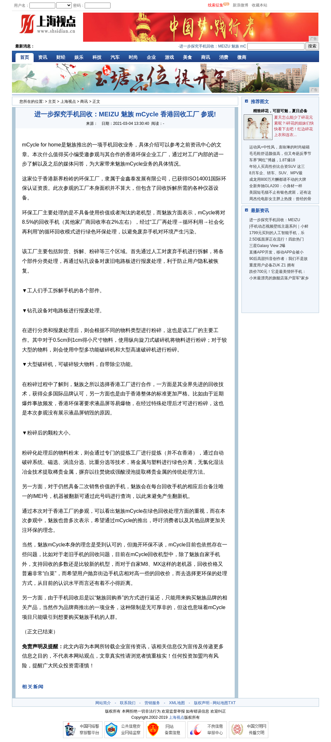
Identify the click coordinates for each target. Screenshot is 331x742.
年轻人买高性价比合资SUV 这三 (277, 166)
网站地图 (220, 703)
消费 (223, 57)
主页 (52, 101)
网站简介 (103, 703)
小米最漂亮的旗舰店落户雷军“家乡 (279, 278)
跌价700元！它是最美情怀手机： (277, 271)
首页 (24, 57)
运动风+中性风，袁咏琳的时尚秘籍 (279, 147)
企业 (151, 57)
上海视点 (68, 101)
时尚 (133, 57)
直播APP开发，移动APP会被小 (276, 252)
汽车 (115, 57)
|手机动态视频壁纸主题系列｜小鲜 (278, 226)
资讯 (42, 57)
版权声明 (201, 703)
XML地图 (177, 703)
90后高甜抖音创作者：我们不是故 (278, 258)
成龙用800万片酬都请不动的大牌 (277, 179)
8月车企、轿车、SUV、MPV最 (276, 173)
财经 (60, 57)
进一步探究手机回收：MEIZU (274, 220)
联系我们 (127, 703)
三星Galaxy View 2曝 (267, 245)
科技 (96, 57)
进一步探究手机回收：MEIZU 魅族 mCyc (216, 46)
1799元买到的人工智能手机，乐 (276, 233)
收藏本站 (259, 5)
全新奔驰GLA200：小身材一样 (275, 186)
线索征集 (215, 5)
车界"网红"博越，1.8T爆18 (272, 160)
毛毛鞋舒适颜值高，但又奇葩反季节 (280, 153)
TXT (232, 703)
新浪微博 (240, 5)
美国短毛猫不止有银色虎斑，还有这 (280, 192)
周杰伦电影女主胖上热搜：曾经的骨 (280, 199)
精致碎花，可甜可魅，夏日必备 (280, 111)
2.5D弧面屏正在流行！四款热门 (276, 239)
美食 (187, 57)
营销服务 (152, 703)
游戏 (169, 57)
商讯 (205, 57)
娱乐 (78, 57)
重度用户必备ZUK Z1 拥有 (272, 265)
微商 (241, 57)
